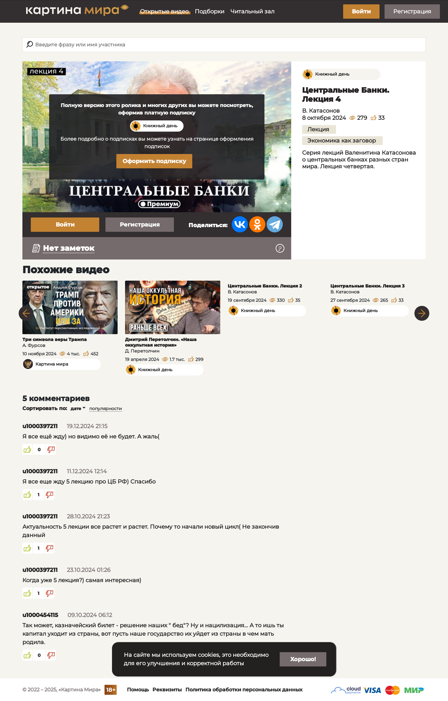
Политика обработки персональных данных (243, 690)
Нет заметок (68, 248)
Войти (361, 11)
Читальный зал (252, 11)
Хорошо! (303, 659)
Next (421, 313)
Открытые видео (164, 11)
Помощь (138, 690)
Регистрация (412, 11)
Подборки (209, 11)
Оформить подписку (154, 161)
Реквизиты (167, 690)
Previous (26, 313)
